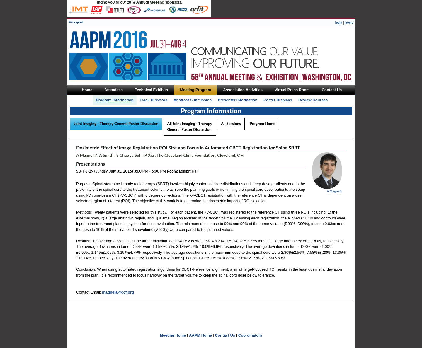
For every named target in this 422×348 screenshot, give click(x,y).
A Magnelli (334, 191)
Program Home (262, 123)
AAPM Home (200, 335)
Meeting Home (173, 335)
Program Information (115, 100)
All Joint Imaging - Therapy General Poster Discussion (189, 126)
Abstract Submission (192, 100)
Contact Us (225, 335)
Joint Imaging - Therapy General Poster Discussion (116, 123)
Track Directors (154, 100)
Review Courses (313, 100)
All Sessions (231, 123)
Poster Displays (277, 100)
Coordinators (250, 335)
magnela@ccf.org (118, 292)
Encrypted (76, 22)
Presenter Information (237, 100)
